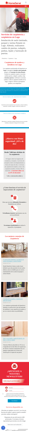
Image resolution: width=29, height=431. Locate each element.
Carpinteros (11, 58)
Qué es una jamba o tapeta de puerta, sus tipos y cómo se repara (13, 339)
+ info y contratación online (14, 176)
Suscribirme (14, 400)
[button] (3, 427)
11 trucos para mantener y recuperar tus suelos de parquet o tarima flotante (13, 260)
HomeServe (4, 58)
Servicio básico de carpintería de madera (14, 97)
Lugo (16, 58)
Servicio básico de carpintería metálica (14, 113)
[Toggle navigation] (25, 6)
